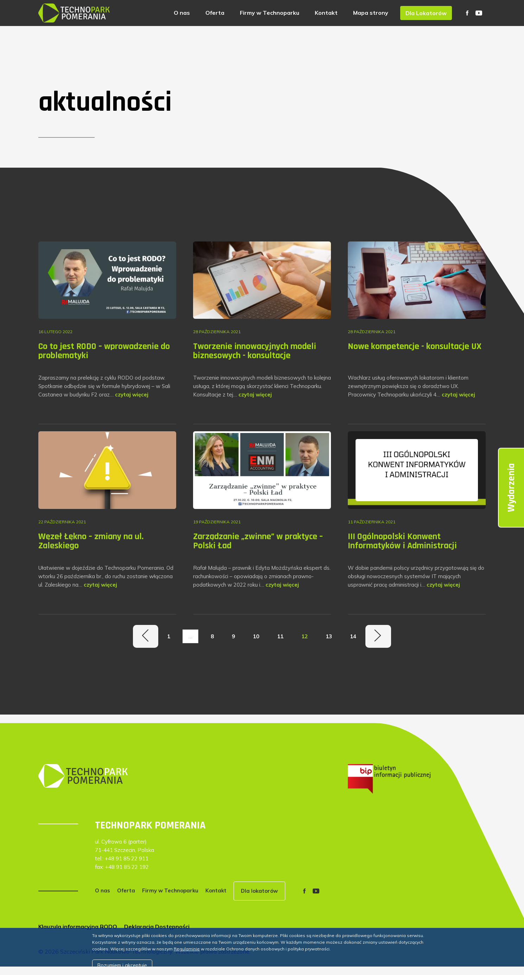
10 (256, 636)
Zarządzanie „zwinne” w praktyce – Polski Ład (258, 541)
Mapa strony (370, 12)
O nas (182, 12)
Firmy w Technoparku (269, 12)
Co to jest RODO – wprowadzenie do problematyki (104, 351)
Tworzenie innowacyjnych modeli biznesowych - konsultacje (254, 351)
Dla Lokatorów (426, 13)
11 (280, 636)
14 (353, 636)
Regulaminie (187, 948)
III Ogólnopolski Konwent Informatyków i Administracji (402, 541)
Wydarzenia (511, 487)
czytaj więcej (131, 394)
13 (329, 636)
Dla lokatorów (259, 890)
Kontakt (326, 12)
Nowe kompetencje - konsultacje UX (414, 346)
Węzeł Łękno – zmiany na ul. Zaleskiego (90, 541)
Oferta (214, 12)
